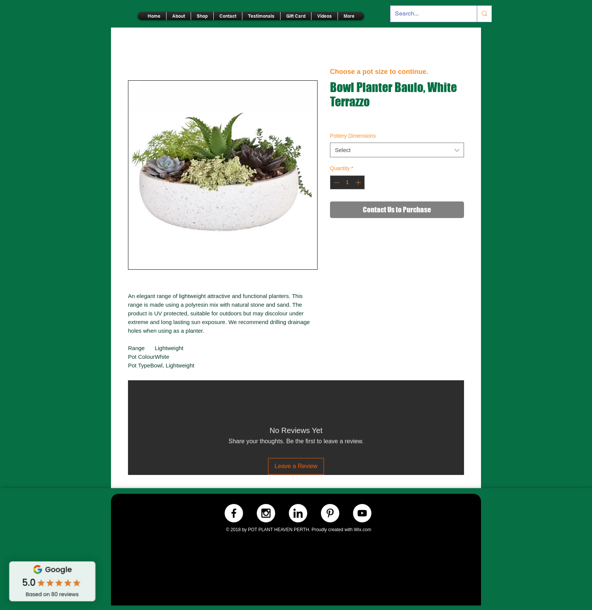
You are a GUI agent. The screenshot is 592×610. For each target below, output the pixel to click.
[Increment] (359, 182)
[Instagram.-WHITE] (266, 513)
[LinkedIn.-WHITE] (298, 513)
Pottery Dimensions (353, 136)
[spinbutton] (347, 182)
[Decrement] (336, 182)
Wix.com (362, 529)
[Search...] (428, 14)
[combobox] (397, 150)
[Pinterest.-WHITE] (330, 513)
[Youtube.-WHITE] (362, 513)
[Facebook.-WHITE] (234, 513)
